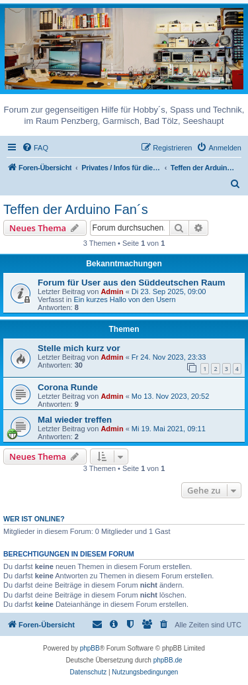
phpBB (90, 648)
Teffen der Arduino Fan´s (75, 209)
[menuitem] (35, 148)
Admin (112, 291)
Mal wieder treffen (75, 420)
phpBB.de (168, 660)
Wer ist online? (34, 519)
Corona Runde (68, 387)
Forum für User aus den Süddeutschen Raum (132, 283)
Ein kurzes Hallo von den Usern (124, 299)
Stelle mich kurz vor (79, 348)
